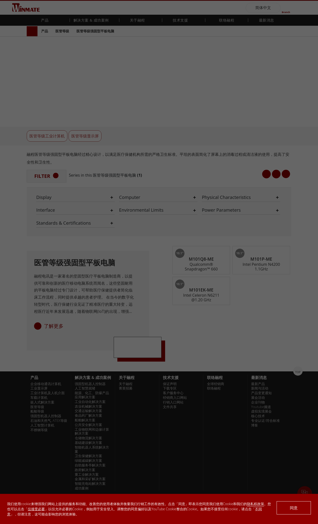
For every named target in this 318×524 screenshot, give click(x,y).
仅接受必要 (36, 509)
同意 (294, 508)
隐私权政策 (255, 503)
